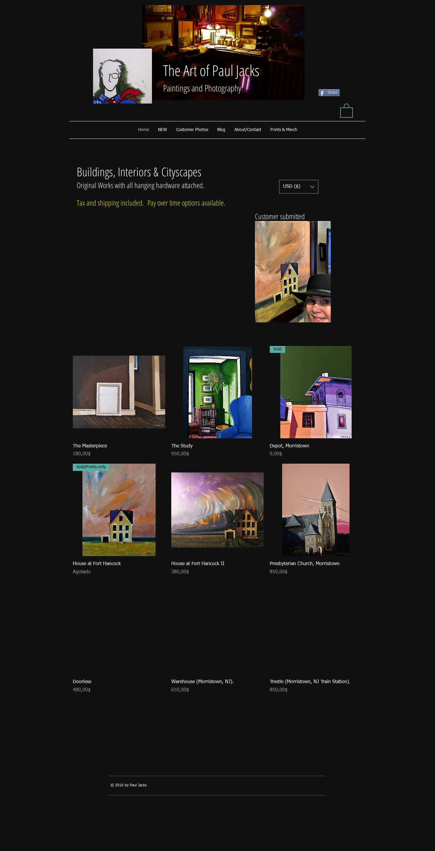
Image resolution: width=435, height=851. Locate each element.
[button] (346, 110)
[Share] (329, 92)
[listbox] (298, 187)
